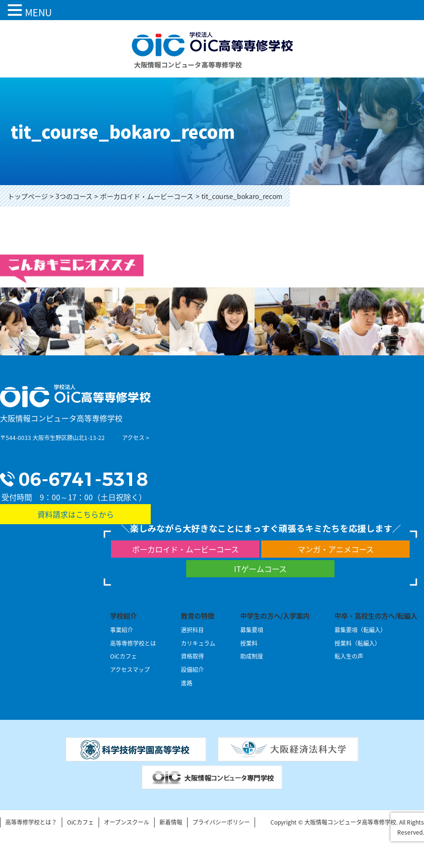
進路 (186, 683)
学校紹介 (123, 615)
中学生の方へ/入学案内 (275, 615)
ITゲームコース (260, 568)
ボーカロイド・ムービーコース (146, 196)
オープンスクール (126, 822)
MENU (38, 12)
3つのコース (74, 196)
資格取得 (192, 656)
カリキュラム (198, 643)
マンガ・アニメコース (336, 549)
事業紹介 (121, 630)
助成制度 (251, 656)
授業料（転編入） (357, 643)
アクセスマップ (130, 669)
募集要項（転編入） (360, 630)
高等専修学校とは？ (31, 822)
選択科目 (192, 630)
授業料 (248, 643)
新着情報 (170, 822)
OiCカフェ (123, 656)
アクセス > (135, 437)
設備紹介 (192, 669)
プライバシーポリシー (221, 822)
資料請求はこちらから (75, 514)
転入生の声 (349, 656)
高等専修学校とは (133, 643)
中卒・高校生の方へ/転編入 (376, 615)
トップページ (28, 196)
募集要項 (251, 630)
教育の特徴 (197, 615)
